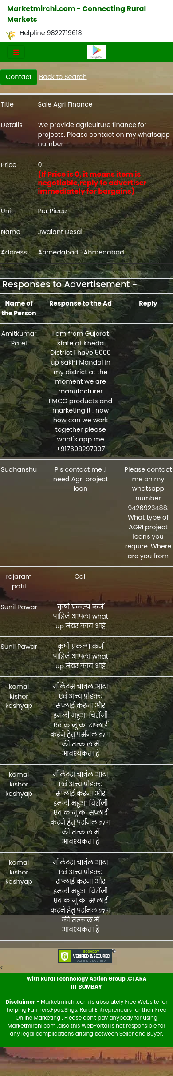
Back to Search (62, 76)
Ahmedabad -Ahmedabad (81, 252)
